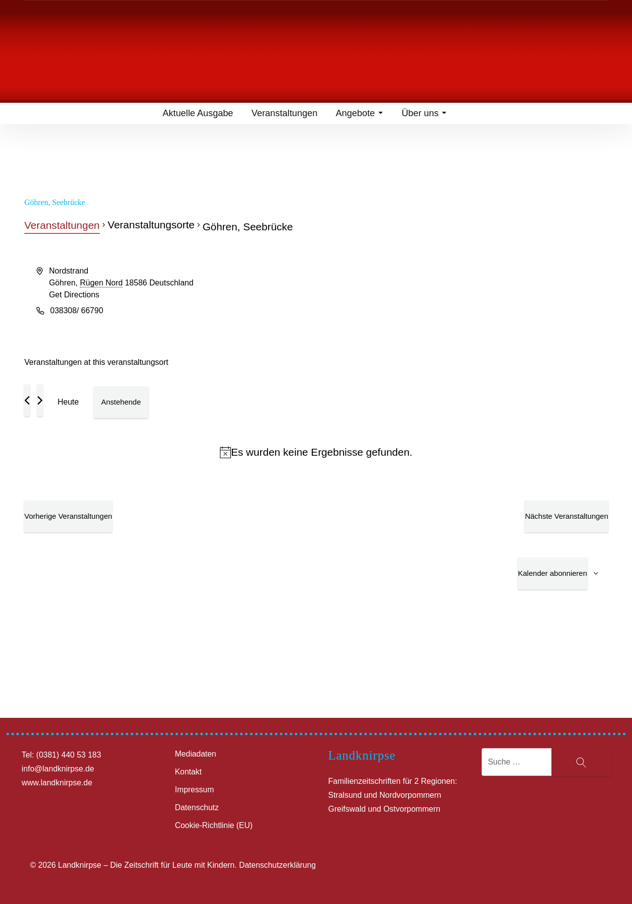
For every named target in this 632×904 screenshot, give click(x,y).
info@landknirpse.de (58, 769)
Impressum (194, 789)
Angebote (358, 114)
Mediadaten (195, 754)
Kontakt (188, 771)
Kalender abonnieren (552, 573)
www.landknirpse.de (57, 782)
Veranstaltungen (283, 114)
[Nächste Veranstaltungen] (40, 400)
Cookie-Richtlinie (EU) (214, 825)
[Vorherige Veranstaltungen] (27, 400)
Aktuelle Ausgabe (196, 114)
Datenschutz (197, 807)
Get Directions (74, 294)
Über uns (424, 114)
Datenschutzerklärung (277, 865)
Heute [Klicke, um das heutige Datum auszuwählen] (68, 402)
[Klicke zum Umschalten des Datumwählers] (121, 402)
